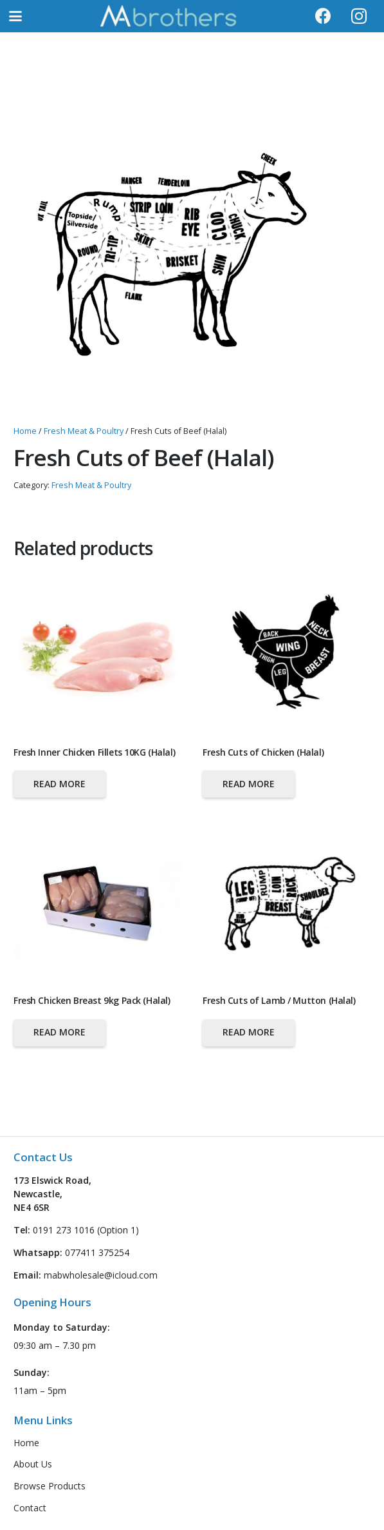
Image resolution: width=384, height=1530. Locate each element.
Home (25, 431)
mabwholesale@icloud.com (101, 1275)
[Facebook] (323, 16)
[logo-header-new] (167, 16)
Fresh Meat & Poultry (83, 431)
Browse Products (50, 1486)
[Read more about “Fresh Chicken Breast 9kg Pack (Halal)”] (59, 1032)
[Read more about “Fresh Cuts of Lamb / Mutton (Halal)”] (249, 1032)
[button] (15, 16)
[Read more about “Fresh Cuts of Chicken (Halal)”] (249, 784)
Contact (30, 1508)
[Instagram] (359, 16)
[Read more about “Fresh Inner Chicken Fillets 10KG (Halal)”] (59, 784)
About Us (33, 1464)
